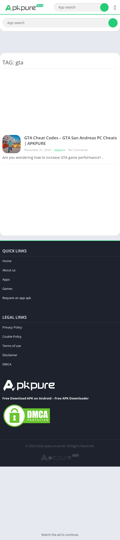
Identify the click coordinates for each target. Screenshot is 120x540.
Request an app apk (16, 298)
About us (9, 270)
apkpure (59, 150)
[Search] (81, 7)
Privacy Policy (12, 327)
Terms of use (11, 346)
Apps (6, 279)
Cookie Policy (12, 336)
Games (7, 288)
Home (6, 261)
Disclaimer (9, 355)
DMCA (6, 364)
